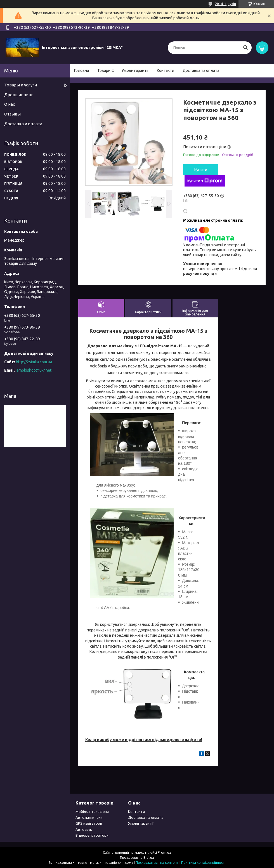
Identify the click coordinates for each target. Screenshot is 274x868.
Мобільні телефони (92, 811)
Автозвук (83, 829)
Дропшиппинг (18, 94)
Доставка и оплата (23, 123)
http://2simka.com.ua (34, 362)
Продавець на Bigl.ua (137, 857)
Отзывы (12, 114)
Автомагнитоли (89, 817)
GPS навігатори (88, 823)
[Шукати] (245, 47)
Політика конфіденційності (203, 862)
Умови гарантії (135, 70)
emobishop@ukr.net (33, 370)
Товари (103, 70)
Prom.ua (164, 852)
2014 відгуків (225, 4)
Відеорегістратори (91, 835)
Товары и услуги (20, 84)
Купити (200, 170)
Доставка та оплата (201, 70)
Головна (81, 70)
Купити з (205, 180)
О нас (9, 104)
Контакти (165, 70)
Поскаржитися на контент (157, 862)
